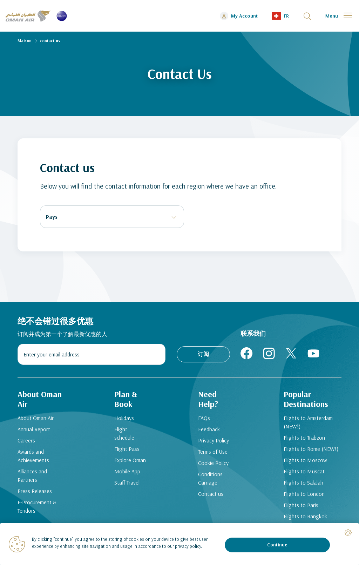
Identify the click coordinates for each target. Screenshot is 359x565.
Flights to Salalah (303, 482)
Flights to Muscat (304, 471)
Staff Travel (126, 482)
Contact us (210, 494)
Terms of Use (213, 451)
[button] (280, 16)
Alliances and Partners (32, 476)
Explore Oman (129, 460)
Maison (25, 40)
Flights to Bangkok (305, 516)
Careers (26, 440)
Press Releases (35, 491)
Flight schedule (124, 433)
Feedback (209, 429)
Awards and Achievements (33, 456)
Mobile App (127, 471)
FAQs (204, 418)
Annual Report (34, 429)
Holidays (124, 418)
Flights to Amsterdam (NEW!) (308, 422)
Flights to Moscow (305, 460)
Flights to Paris (301, 505)
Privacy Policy (213, 440)
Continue (277, 544)
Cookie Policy (213, 463)
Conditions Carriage (210, 478)
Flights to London (304, 494)
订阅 (203, 353)
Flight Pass (126, 449)
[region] (179, 544)
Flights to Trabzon (304, 437)
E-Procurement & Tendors (37, 506)
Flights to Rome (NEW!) (311, 449)
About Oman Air (36, 418)
